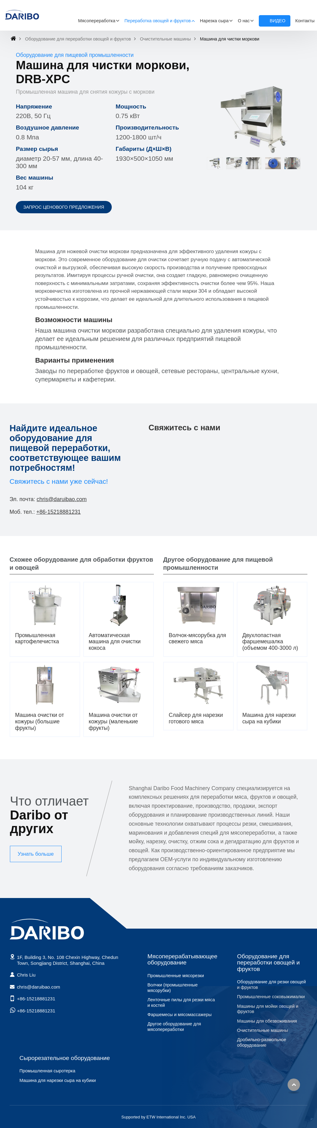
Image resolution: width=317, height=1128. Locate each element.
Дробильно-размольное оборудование (261, 1042)
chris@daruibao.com (62, 499)
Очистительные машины (165, 38)
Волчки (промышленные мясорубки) (172, 987)
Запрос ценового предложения (63, 207)
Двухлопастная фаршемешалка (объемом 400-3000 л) (270, 641)
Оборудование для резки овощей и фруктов (271, 984)
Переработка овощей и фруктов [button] (157, 20)
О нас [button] (244, 20)
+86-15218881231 (58, 512)
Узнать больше (36, 854)
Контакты (305, 20)
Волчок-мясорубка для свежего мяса (197, 638)
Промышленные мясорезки (175, 975)
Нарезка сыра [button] (214, 20)
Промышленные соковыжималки (271, 996)
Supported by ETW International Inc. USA (158, 1117)
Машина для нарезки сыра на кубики (269, 718)
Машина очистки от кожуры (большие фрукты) (39, 721)
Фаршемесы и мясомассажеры (179, 1014)
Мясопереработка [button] (96, 20)
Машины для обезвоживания (267, 1021)
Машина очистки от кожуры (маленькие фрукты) (113, 721)
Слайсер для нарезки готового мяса (196, 718)
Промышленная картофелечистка (37, 638)
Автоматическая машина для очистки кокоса (115, 641)
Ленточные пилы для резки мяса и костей (181, 1002)
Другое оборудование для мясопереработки (174, 1026)
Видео (277, 20)
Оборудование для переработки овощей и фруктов (78, 38)
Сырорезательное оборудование (65, 1058)
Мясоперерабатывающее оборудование (182, 959)
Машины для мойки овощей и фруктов (267, 1009)
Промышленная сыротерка (48, 1070)
